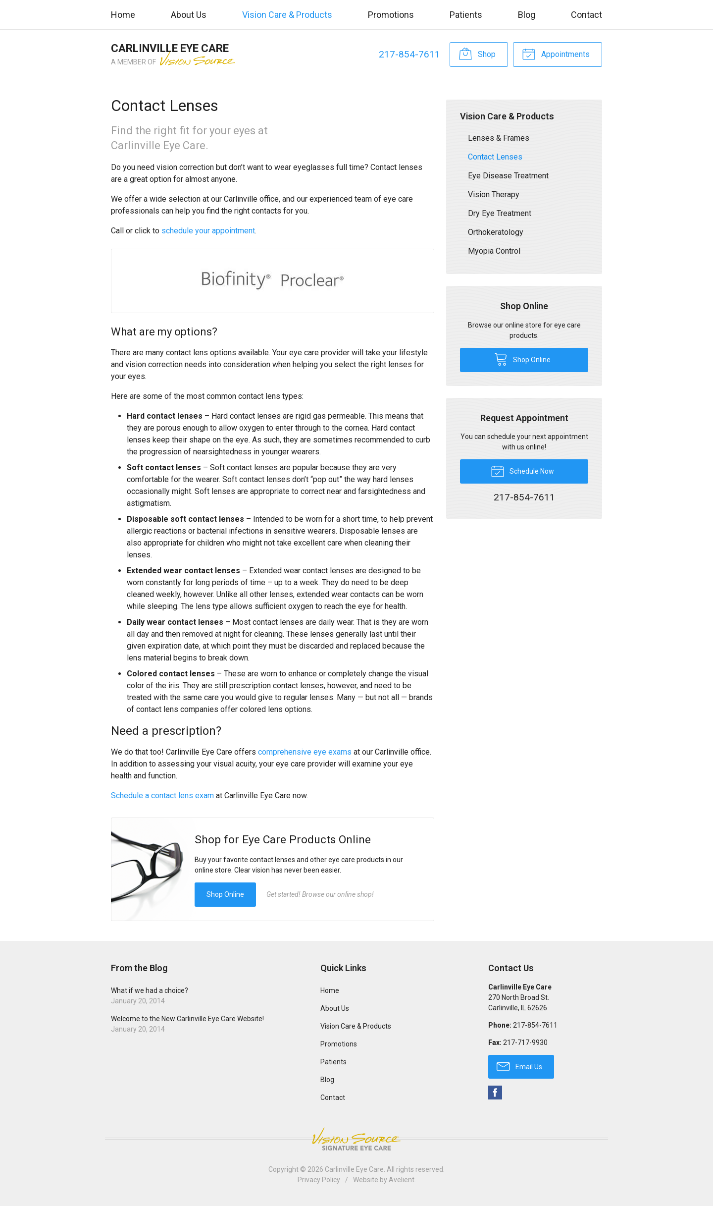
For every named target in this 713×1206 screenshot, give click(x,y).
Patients (466, 14)
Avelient (401, 1180)
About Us (188, 14)
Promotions (391, 14)
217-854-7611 (409, 54)
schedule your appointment (208, 230)
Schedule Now (522, 471)
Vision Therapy (493, 194)
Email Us (519, 1066)
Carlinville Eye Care (354, 1169)
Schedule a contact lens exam (162, 795)
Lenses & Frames (498, 138)
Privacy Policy (319, 1180)
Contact (586, 14)
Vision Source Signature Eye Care (356, 1139)
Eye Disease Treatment (508, 175)
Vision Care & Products (287, 14)
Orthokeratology (495, 232)
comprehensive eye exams (305, 752)
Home (123, 14)
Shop (477, 53)
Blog (526, 14)
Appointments (556, 53)
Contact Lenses (495, 157)
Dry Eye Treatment (499, 213)
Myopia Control (494, 251)
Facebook (495, 1092)
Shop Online (225, 894)
